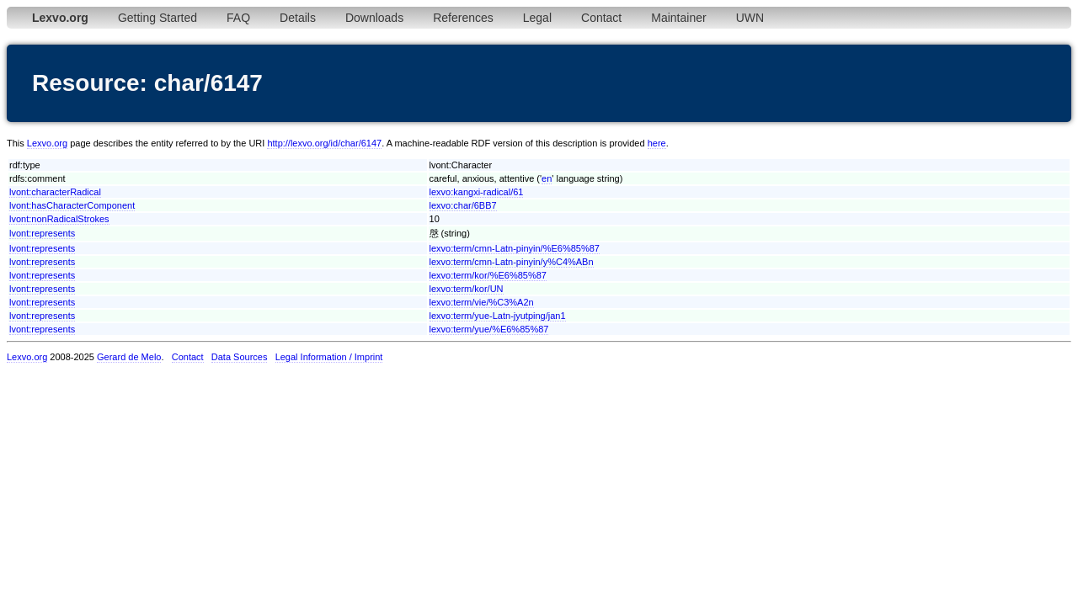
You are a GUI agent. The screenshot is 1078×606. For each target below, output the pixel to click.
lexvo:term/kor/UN (467, 289)
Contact (601, 17)
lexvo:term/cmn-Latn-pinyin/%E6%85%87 (515, 248)
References (463, 17)
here (657, 143)
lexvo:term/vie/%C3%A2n (482, 302)
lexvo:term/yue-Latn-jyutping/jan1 (498, 316)
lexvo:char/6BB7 (463, 205)
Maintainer (678, 17)
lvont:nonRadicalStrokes (59, 219)
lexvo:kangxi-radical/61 (477, 192)
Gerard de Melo (129, 357)
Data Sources (239, 357)
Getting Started (157, 17)
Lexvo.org (47, 143)
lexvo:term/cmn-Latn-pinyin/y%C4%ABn (512, 262)
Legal (537, 17)
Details (298, 17)
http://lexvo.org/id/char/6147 (324, 143)
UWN (750, 17)
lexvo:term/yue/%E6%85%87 (489, 329)
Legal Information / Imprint (329, 357)
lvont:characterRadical (55, 192)
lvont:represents (42, 233)
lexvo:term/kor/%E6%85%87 (488, 275)
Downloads (374, 17)
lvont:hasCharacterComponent (72, 205)
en (547, 178)
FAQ (238, 17)
